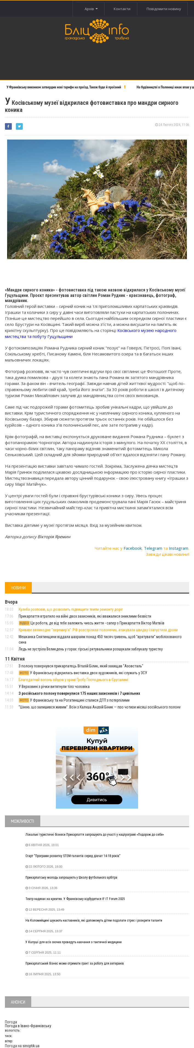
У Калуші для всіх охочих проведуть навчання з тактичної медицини (73, 942)
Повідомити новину (163, 8)
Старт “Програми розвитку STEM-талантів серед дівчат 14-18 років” (72, 856)
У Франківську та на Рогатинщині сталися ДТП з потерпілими (74, 700)
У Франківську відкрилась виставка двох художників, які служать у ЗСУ (83, 673)
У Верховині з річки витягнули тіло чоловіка (54, 686)
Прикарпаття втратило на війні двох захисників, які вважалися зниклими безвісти (85, 616)
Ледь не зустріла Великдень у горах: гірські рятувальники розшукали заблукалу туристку (91, 649)
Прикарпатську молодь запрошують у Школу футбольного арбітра (71, 877)
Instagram (178, 548)
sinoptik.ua (30, 1046)
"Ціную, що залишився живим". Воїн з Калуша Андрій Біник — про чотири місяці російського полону (100, 707)
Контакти (121, 8)
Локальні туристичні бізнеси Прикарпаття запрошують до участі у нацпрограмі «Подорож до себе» (94, 834)
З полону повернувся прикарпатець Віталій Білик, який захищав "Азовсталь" (81, 666)
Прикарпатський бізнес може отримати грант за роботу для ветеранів (74, 963)
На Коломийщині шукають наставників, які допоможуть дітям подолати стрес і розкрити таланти (93, 920)
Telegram (153, 548)
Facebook (133, 548)
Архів (90, 9)
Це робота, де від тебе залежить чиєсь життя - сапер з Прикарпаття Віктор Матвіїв (92, 623)
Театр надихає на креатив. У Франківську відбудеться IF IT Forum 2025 (75, 899)
